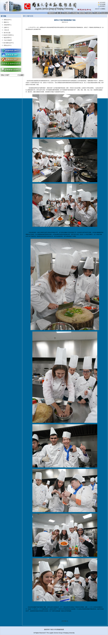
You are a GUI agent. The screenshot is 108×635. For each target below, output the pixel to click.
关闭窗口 (64, 621)
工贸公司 (6, 30)
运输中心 (6, 27)
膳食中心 (6, 22)
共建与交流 (30, 16)
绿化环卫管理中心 (8, 35)
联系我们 (101, 6)
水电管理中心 (8, 25)
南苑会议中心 (8, 19)
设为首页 (101, 2)
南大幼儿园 (7, 32)
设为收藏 (101, 4)
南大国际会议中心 (8, 43)
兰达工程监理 (8, 40)
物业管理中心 (8, 37)
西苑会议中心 (8, 45)
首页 (24, 16)
